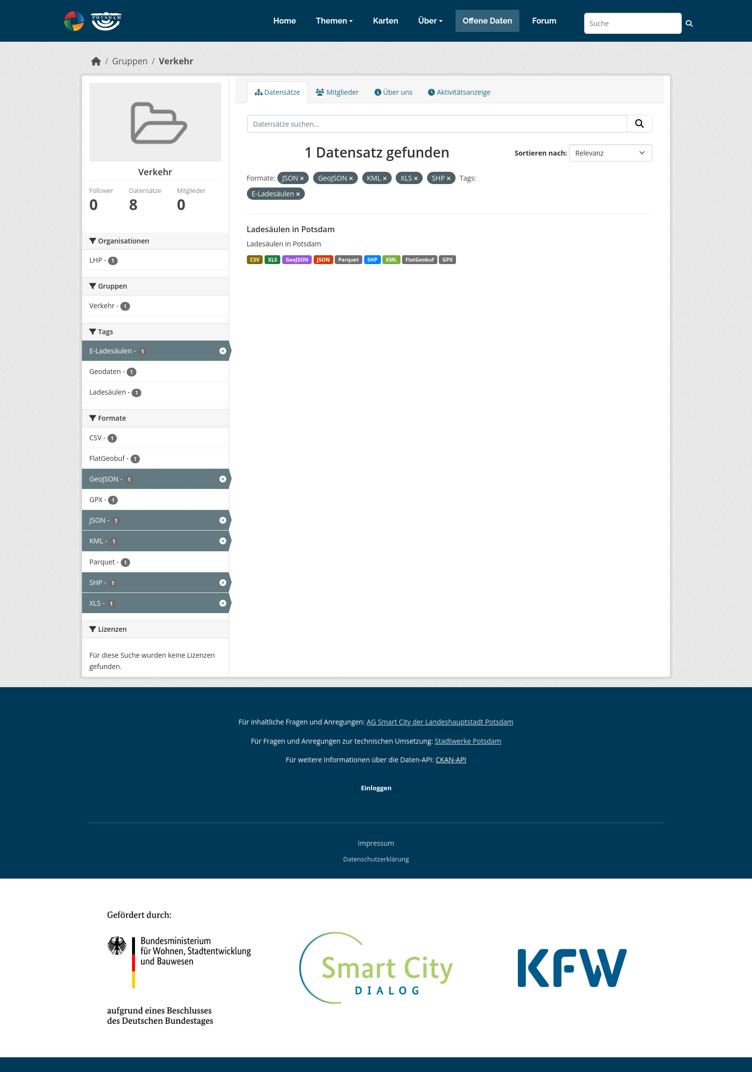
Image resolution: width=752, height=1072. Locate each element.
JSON (323, 259)
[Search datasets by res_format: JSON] (155, 520)
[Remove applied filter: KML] (385, 178)
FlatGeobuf (419, 259)
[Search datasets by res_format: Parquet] (155, 562)
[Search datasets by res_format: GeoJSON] (155, 479)
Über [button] (427, 21)
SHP (372, 259)
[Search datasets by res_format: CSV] (155, 438)
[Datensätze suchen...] (633, 23)
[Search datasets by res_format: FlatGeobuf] (155, 458)
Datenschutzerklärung (376, 859)
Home (284, 21)
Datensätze (277, 92)
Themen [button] (331, 21)
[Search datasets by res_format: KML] (155, 541)
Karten (385, 21)
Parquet (348, 259)
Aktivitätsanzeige (459, 92)
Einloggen (376, 787)
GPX (447, 259)
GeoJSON (297, 259)
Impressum (376, 843)
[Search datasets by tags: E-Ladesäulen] (155, 351)
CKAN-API (451, 759)
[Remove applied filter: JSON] (302, 178)
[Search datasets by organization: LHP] (155, 260)
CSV (254, 259)
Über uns (393, 92)
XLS (272, 259)
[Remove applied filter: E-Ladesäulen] (298, 194)
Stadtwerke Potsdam (468, 741)
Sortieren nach (539, 153)
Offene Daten (487, 21)
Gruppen (130, 61)
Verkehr (176, 61)
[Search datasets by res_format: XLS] (155, 603)
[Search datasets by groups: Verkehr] (155, 305)
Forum (544, 21)
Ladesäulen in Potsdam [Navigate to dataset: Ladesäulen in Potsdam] (291, 229)
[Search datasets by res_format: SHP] (155, 582)
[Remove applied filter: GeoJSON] (351, 178)
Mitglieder (337, 92)
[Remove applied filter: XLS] (416, 178)
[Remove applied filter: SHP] (449, 178)
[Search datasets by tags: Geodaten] (155, 371)
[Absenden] (639, 124)
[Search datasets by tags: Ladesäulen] (155, 392)
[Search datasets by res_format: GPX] (155, 499)
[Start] (96, 61)
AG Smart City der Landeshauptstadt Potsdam (440, 721)
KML (391, 259)
